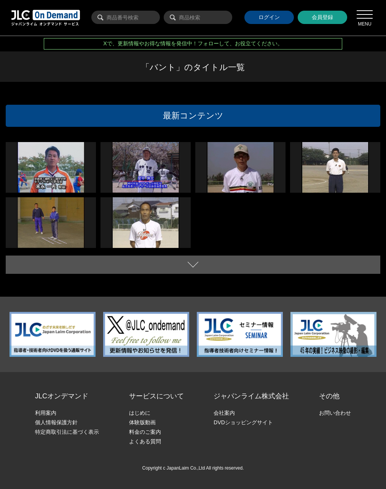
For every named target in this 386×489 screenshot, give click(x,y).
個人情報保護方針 (56, 422)
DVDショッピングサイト (243, 422)
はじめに (139, 413)
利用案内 (45, 413)
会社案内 (224, 413)
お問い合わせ (335, 413)
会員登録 (322, 17)
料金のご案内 (145, 432)
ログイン (269, 17)
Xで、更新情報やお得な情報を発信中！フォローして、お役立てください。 (193, 43)
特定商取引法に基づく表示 (67, 432)
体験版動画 (142, 422)
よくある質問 (145, 441)
